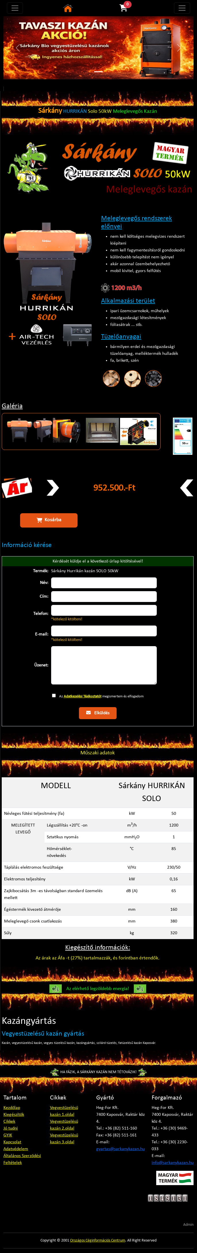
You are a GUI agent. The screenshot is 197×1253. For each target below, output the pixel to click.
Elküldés (97, 712)
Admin (188, 1225)
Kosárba (48, 520)
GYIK (7, 1135)
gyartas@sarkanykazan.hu (120, 1149)
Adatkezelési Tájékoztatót (82, 696)
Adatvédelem (15, 1149)
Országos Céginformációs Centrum (97, 1240)
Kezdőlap (11, 1108)
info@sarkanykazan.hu (173, 1162)
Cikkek (9, 1121)
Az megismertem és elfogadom (101, 696)
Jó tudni (10, 1128)
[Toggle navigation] (15, 8)
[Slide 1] (98, 71)
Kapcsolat (12, 1142)
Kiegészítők (13, 1114)
